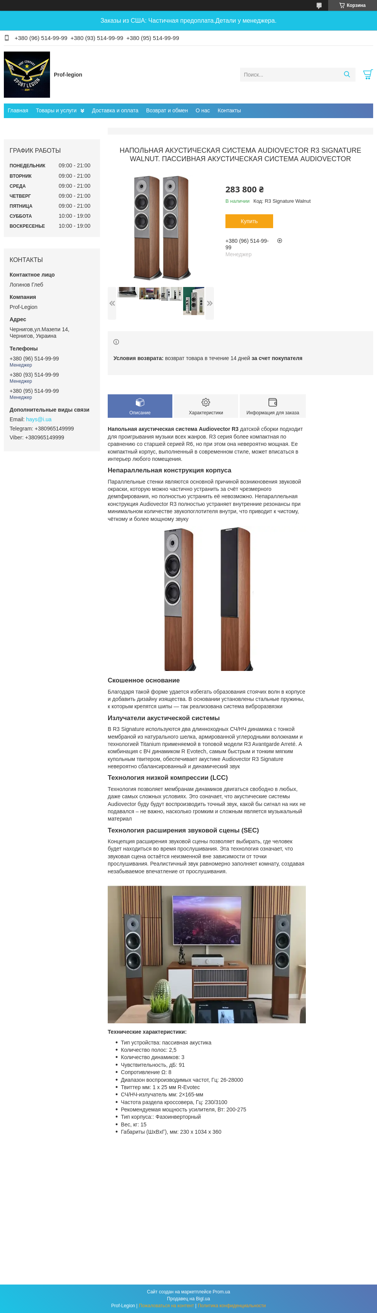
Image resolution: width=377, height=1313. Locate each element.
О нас (203, 110)
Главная (18, 110)
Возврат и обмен (167, 110)
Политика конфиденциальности (232, 1305)
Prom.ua (221, 1292)
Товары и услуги (56, 110)
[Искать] (346, 75)
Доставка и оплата (115, 110)
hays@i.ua (39, 419)
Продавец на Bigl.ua (188, 1298)
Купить (249, 221)
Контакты (229, 110)
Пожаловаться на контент (166, 1305)
